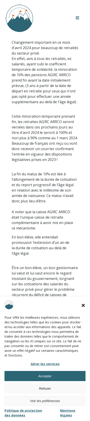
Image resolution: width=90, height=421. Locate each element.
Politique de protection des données (23, 412)
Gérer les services (45, 364)
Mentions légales (67, 412)
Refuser (45, 388)
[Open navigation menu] (77, 18)
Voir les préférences (45, 401)
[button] (83, 305)
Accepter (45, 376)
